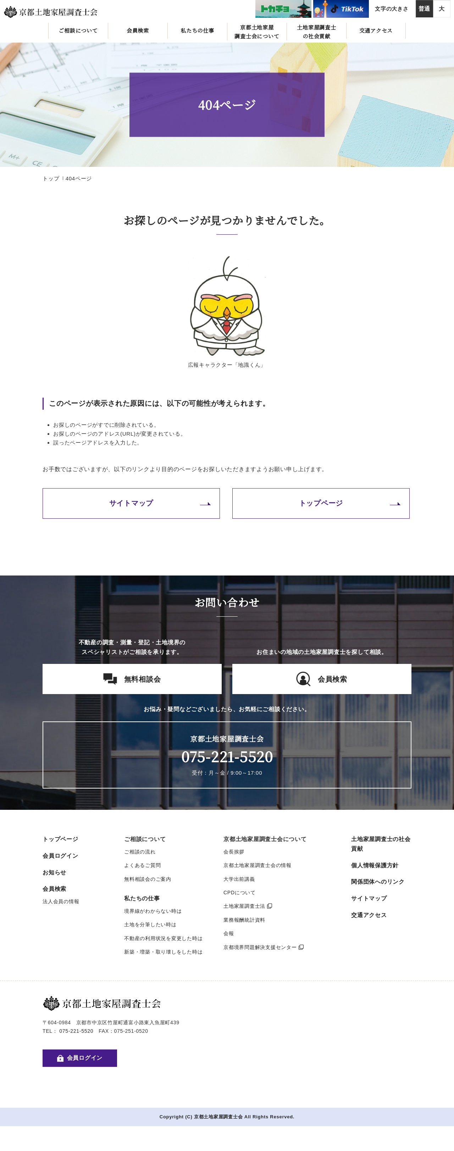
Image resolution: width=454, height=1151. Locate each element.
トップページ (60, 839)
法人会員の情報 (61, 901)
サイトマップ (131, 503)
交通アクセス (376, 30)
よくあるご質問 (142, 865)
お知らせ (54, 872)
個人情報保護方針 (375, 865)
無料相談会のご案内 (147, 879)
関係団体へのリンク (378, 882)
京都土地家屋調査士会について (256, 31)
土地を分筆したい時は (150, 924)
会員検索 (138, 30)
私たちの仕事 (197, 30)
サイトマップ (369, 898)
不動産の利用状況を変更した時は (163, 938)
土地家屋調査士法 (247, 906)
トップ (51, 178)
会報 (228, 933)
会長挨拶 (233, 852)
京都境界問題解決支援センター (263, 947)
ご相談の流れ (140, 852)
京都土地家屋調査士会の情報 (257, 865)
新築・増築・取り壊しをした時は (163, 952)
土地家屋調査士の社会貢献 (316, 31)
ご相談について (78, 30)
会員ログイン (60, 856)
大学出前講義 (239, 879)
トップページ (321, 503)
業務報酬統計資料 (244, 920)
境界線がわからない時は (153, 911)
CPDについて (239, 892)
